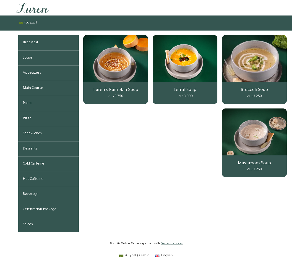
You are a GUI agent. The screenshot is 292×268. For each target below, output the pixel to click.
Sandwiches (32, 134)
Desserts (30, 149)
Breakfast (30, 43)
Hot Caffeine (33, 179)
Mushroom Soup (254, 163)
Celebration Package (39, 209)
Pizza (27, 119)
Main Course (33, 88)
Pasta (27, 103)
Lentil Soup (185, 90)
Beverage (30, 194)
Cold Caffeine (33, 164)
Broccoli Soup (254, 90)
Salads (28, 225)
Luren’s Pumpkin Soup (115, 90)
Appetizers (32, 73)
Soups (28, 58)
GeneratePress (172, 243)
